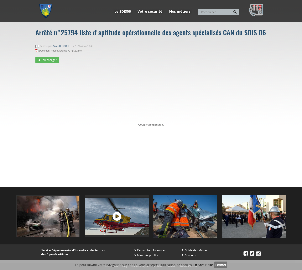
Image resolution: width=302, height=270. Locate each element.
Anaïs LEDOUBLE (62, 46)
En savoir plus (203, 265)
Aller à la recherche (91, 1)
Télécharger (47, 60)
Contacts (190, 255)
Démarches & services (151, 250)
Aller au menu (46, 1)
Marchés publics (148, 255)
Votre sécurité (150, 11)
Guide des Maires (196, 250)
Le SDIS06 (122, 11)
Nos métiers (179, 11)
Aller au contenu (67, 1)
